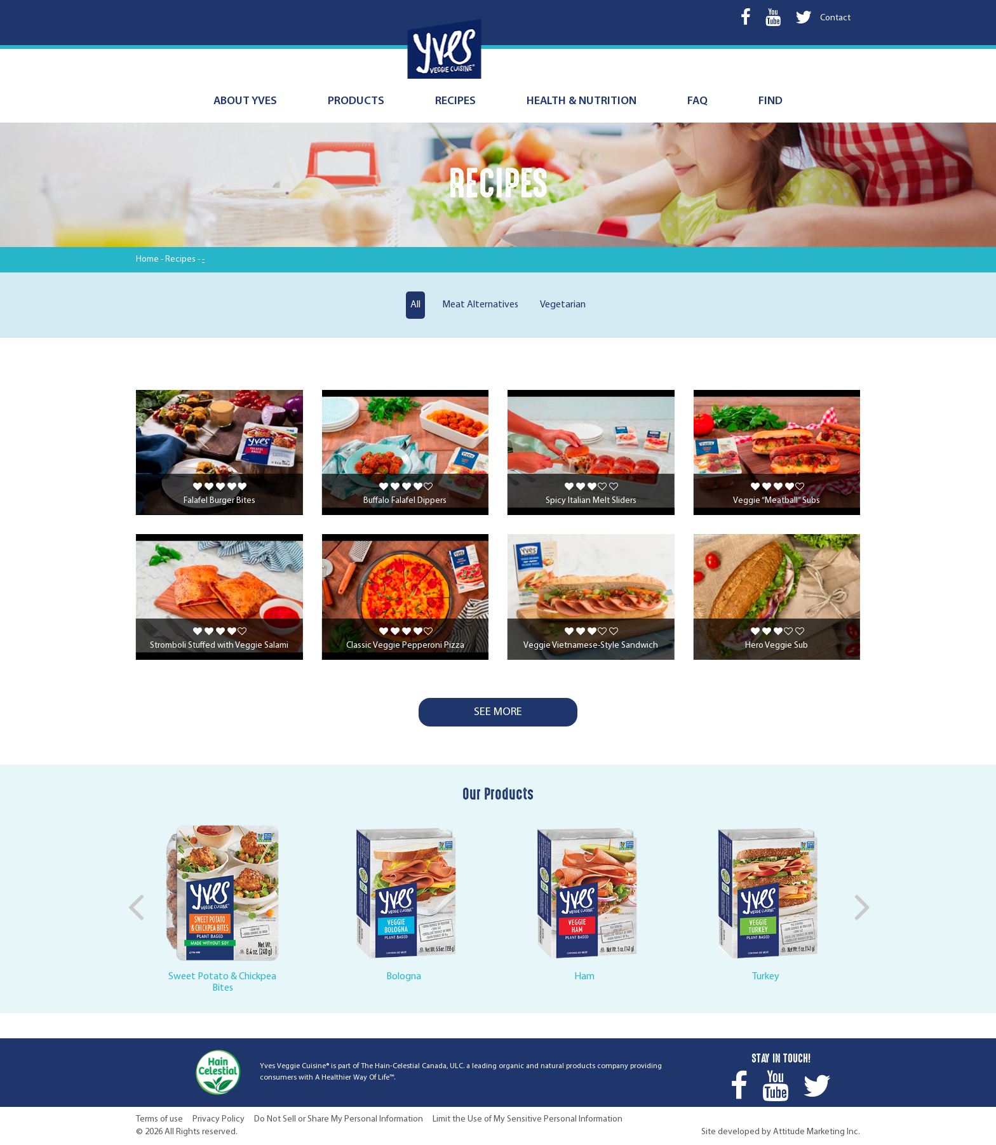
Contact (835, 18)
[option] (226, 906)
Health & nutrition (581, 101)
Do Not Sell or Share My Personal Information (338, 1119)
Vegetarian (563, 305)
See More (498, 712)
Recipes (455, 101)
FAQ (697, 101)
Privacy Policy (218, 1119)
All (415, 305)
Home (147, 259)
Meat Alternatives (480, 305)
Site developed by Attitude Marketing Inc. (780, 1132)
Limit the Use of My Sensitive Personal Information (527, 1119)
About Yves (245, 101)
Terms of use (159, 1119)
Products (356, 101)
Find (770, 101)
